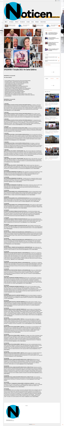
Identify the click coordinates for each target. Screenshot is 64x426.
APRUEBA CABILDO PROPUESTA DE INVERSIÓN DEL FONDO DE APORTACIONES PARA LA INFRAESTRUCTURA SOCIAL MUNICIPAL (53, 44)
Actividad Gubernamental (48, 30)
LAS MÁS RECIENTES (47, 64)
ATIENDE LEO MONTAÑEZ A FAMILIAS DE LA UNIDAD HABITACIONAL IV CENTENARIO (53, 50)
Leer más (50, 105)
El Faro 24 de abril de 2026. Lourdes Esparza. (26, 25)
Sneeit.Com (33, 424)
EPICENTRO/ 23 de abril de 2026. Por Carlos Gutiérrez (40, 25)
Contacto (26, 405)
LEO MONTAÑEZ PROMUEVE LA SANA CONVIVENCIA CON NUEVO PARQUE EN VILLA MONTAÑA (53, 33)
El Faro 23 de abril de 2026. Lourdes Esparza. (54, 25)
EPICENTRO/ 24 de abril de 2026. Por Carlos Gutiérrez (12, 25)
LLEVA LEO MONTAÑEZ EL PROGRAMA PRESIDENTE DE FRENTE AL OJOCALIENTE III (53, 38)
